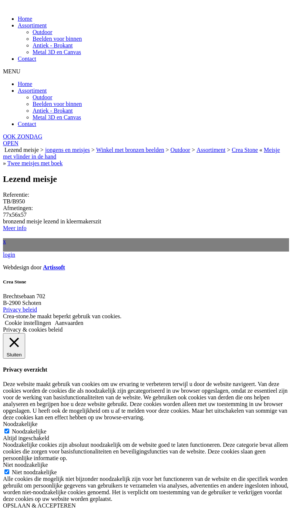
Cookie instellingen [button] (28, 323)
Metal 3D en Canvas (57, 52)
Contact (27, 59)
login (9, 255)
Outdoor (42, 32)
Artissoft (54, 267)
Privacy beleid (20, 309)
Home (25, 19)
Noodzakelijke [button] (20, 424)
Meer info (15, 228)
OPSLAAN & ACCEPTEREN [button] (39, 505)
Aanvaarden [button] (69, 323)
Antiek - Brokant (53, 45)
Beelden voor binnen (57, 39)
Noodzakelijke (29, 431)
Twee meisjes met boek (35, 163)
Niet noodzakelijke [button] (25, 465)
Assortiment (32, 25)
